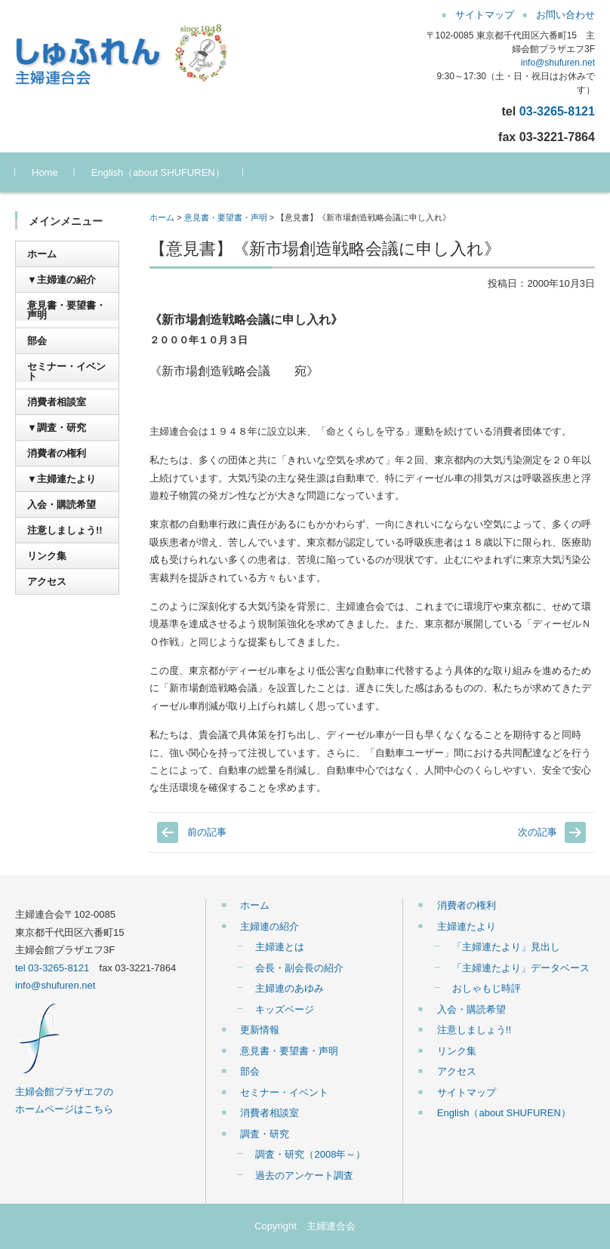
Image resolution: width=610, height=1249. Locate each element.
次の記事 (537, 832)
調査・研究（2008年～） (310, 1154)
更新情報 (259, 1029)
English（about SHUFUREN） (158, 172)
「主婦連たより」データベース (521, 968)
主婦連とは (279, 946)
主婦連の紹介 (269, 926)
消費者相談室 (56, 402)
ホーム (161, 217)
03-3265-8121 (557, 111)
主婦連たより (466, 926)
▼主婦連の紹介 (61, 279)
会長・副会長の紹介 (299, 968)
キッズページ (284, 1009)
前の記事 (206, 832)
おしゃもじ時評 (486, 988)
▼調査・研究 (56, 427)
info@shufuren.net (558, 62)
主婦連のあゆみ (289, 988)
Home (45, 172)
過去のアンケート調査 (304, 1175)
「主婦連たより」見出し (506, 946)
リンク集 (46, 555)
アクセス (46, 581)
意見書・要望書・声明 (225, 217)
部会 (37, 340)
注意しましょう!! (65, 530)
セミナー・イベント (66, 371)
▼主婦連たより (61, 479)
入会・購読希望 (61, 504)
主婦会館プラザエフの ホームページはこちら (64, 1091)
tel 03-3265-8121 (52, 968)
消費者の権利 (56, 453)
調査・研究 (264, 1134)
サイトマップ (466, 1092)
